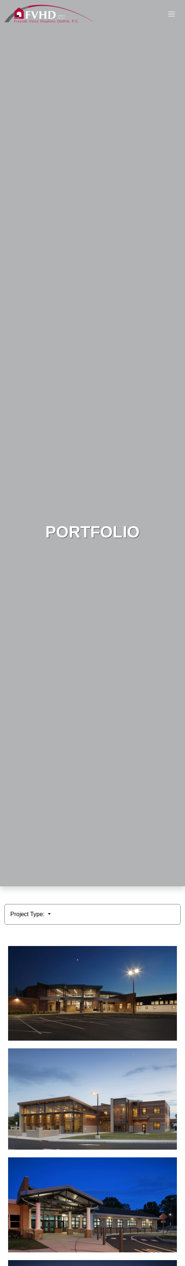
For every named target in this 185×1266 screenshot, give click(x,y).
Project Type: (28, 914)
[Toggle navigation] (172, 14)
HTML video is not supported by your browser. (92, 443)
